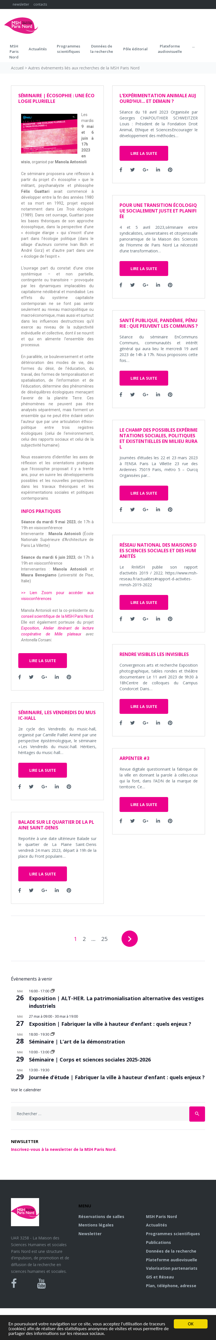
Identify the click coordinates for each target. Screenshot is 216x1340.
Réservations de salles (101, 1216)
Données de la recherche (171, 1251)
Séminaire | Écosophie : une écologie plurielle (56, 98)
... (193, 46)
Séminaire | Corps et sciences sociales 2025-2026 (90, 1059)
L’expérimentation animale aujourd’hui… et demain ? (158, 98)
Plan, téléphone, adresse (171, 1285)
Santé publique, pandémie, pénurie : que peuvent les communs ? (159, 323)
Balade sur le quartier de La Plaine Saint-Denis (56, 825)
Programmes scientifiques (68, 49)
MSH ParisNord (14, 52)
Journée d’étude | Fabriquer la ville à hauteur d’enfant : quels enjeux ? (117, 1077)
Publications (158, 1242)
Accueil (17, 68)
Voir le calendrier (26, 1089)
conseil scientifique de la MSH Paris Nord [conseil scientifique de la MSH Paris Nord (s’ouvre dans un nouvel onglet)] (57, 616)
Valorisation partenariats (171, 1268)
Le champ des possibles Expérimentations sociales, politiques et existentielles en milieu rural (158, 438)
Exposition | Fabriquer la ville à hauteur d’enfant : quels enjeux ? (110, 1023)
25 (104, 939)
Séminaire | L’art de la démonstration (77, 1041)
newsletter (21, 4)
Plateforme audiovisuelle (171, 1259)
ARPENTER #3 (134, 758)
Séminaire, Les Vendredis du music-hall (57, 715)
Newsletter (90, 1233)
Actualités (38, 48)
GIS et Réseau (160, 1277)
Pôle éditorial (135, 48)
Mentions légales (96, 1225)
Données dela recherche (101, 49)
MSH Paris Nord (161, 1216)
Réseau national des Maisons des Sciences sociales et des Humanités (158, 550)
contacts (40, 4)
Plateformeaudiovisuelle (170, 49)
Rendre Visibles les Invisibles (154, 654)
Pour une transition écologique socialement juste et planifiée (158, 210)
